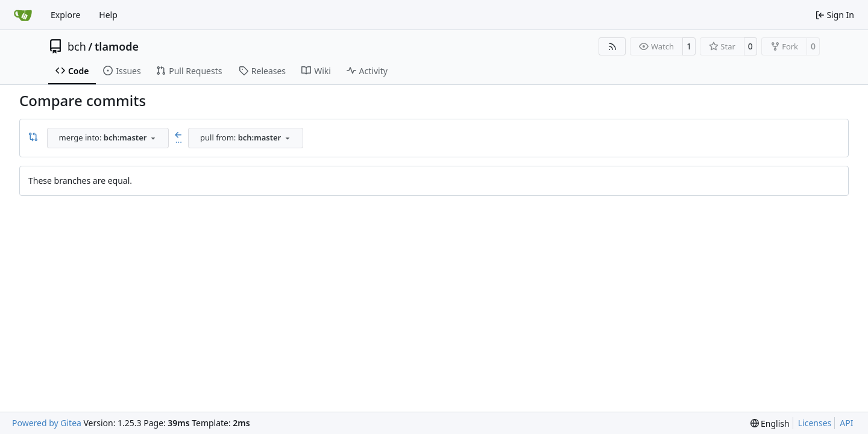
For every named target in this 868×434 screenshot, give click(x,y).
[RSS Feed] (612, 46)
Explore (65, 14)
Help (108, 14)
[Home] (23, 15)
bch (77, 46)
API (846, 423)
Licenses (815, 423)
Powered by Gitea (46, 423)
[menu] (770, 423)
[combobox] (108, 138)
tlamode (117, 46)
